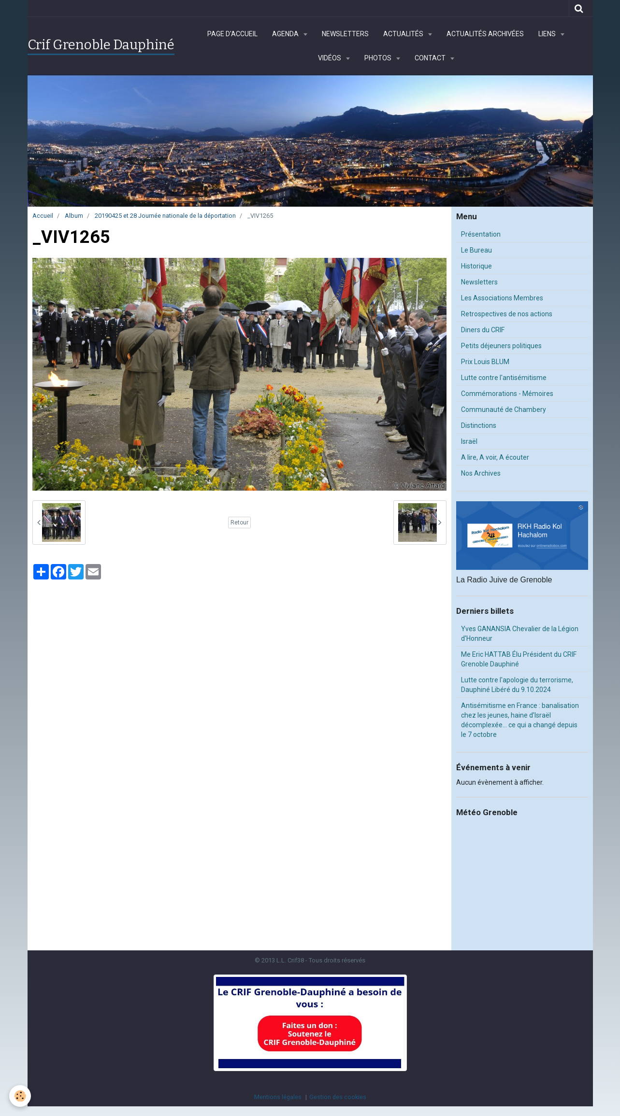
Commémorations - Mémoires (507, 393)
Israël (469, 441)
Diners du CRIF (483, 330)
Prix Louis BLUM (485, 362)
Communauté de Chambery (503, 409)
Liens (547, 34)
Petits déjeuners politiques (501, 346)
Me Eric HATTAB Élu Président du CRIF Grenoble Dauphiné (519, 659)
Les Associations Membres (502, 298)
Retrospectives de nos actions (506, 314)
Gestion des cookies (337, 1097)
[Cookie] (20, 1096)
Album (74, 215)
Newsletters (345, 34)
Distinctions (478, 425)
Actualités (404, 34)
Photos (378, 58)
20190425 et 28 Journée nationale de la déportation (165, 215)
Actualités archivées (485, 34)
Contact (431, 58)
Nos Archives (481, 473)
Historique (476, 266)
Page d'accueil (232, 34)
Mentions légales (278, 1097)
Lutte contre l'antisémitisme (504, 377)
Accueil (42, 215)
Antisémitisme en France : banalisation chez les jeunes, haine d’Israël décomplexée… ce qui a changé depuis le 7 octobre (520, 720)
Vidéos (330, 58)
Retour (239, 522)
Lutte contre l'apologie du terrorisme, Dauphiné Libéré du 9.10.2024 (517, 684)
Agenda (286, 34)
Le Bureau (476, 250)
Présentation (481, 234)
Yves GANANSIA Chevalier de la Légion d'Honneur (519, 633)
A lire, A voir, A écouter (495, 457)
